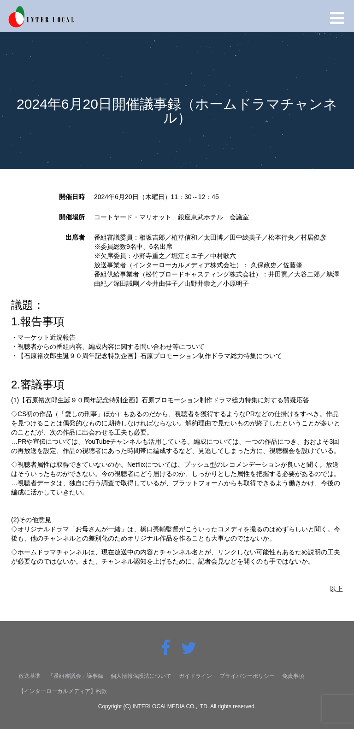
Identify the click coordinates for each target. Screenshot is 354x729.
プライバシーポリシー (247, 676)
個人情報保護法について (141, 676)
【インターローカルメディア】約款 (62, 691)
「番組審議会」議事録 (75, 676)
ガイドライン (195, 676)
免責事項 (293, 676)
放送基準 (29, 676)
